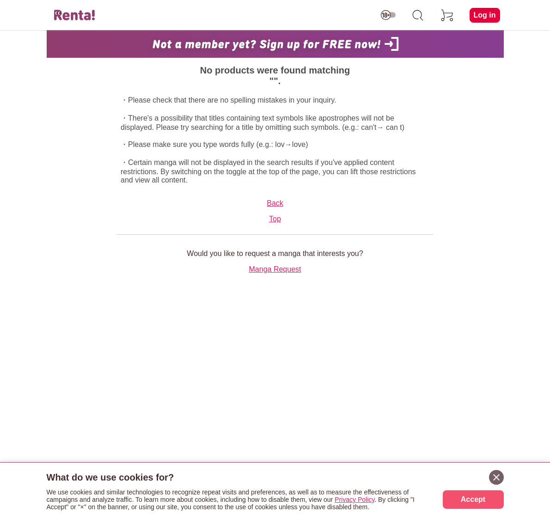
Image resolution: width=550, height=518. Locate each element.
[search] (417, 15)
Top (275, 219)
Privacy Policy (354, 499)
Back (275, 203)
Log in (485, 15)
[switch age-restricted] (388, 15)
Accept (473, 499)
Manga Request (275, 269)
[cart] (447, 15)
